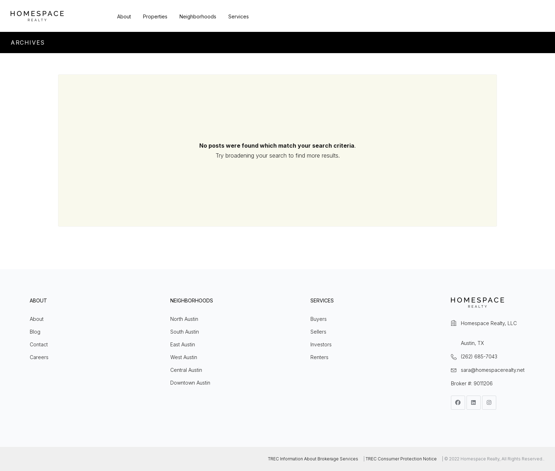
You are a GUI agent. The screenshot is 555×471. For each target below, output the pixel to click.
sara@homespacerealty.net (493, 370)
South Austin (184, 332)
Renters (319, 357)
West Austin (183, 357)
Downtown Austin (190, 383)
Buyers (318, 319)
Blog (35, 332)
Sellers (318, 332)
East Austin (182, 344)
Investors (321, 344)
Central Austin (186, 370)
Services (238, 16)
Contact (39, 344)
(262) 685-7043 (479, 356)
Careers (39, 357)
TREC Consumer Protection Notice (401, 458)
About (124, 16)
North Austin (184, 319)
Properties (155, 16)
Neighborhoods (197, 16)
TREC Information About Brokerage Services (313, 458)
